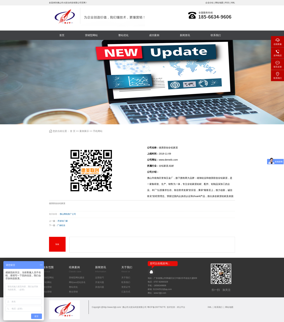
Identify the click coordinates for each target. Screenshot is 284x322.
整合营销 (47, 291)
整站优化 (123, 35)
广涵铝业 (61, 225)
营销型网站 (91, 35)
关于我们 (125, 277)
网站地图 (219, 3)
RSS (227, 3)
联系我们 (216, 35)
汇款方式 (125, 291)
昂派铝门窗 (63, 221)
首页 (61, 35)
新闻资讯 (185, 35)
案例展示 (84, 131)
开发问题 (99, 282)
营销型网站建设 (76, 277)
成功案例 (154, 35)
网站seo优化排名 (77, 282)
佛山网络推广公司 (68, 214)
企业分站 (209, 3)
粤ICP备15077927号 (156, 307)
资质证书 (125, 287)
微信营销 (47, 287)
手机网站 (97, 131)
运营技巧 (99, 277)
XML (233, 3)
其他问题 (99, 287)
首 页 (72, 131)
